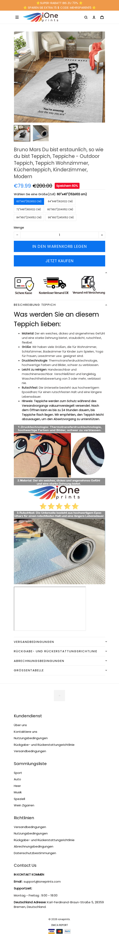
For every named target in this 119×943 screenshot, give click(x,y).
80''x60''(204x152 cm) (60, 209)
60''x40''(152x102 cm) (72, 194)
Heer (17, 786)
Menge (19, 227)
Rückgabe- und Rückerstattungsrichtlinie (44, 745)
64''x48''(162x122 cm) (60, 201)
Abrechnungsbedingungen (33, 846)
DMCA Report (59, 925)
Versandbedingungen (30, 751)
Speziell (19, 799)
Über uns (20, 725)
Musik (18, 792)
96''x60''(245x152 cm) (61, 217)
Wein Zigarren (24, 805)
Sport (18, 773)
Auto (17, 779)
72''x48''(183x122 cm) (28, 209)
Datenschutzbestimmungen (35, 853)
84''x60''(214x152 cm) (28, 217)
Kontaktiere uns (25, 732)
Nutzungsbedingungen (31, 738)
